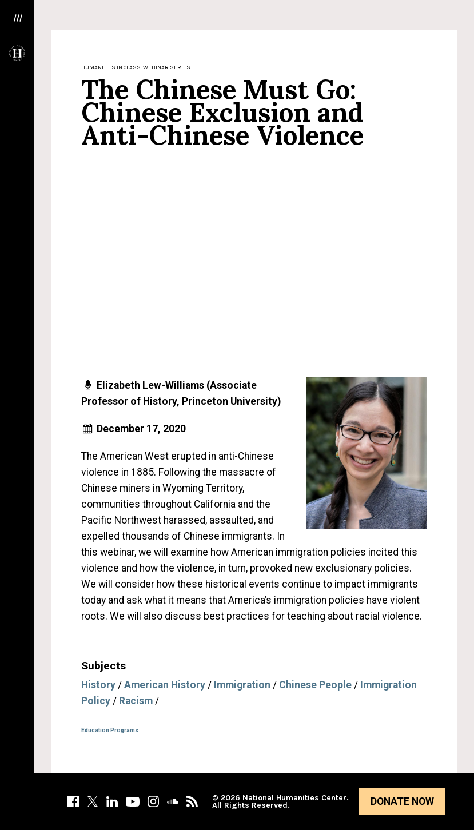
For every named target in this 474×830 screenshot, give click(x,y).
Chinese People (315, 685)
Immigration (242, 685)
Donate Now (402, 801)
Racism (136, 701)
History (98, 685)
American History (164, 685)
